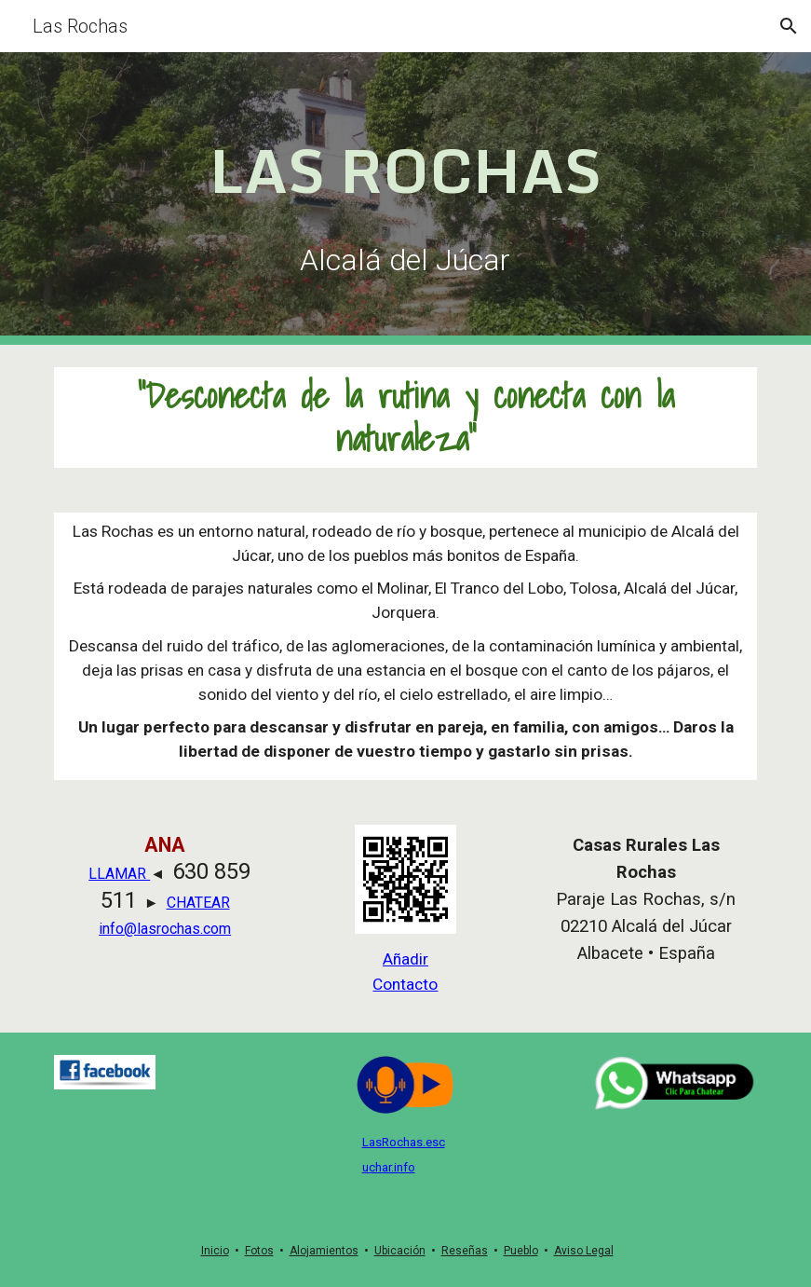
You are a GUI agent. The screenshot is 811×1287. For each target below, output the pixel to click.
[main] (405, 166)
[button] (788, 26)
